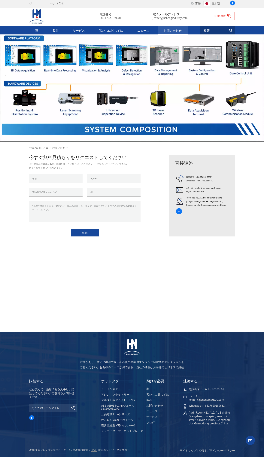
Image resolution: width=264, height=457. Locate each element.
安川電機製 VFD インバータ (118, 425)
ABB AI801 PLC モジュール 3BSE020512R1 (117, 407)
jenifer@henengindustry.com (170, 17)
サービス (79, 30)
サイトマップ (188, 450)
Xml (201, 450)
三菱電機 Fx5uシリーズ (115, 414)
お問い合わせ (173, 30)
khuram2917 (198, 191)
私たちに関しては (111, 30)
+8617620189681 (205, 180)
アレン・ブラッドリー (115, 394)
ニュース (143, 30)
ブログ (150, 422)
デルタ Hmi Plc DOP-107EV (118, 399)
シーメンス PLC (110, 388)
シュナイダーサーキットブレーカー (122, 432)
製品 (56, 30)
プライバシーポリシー (221, 450)
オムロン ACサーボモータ (117, 419)
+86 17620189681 (110, 17)
